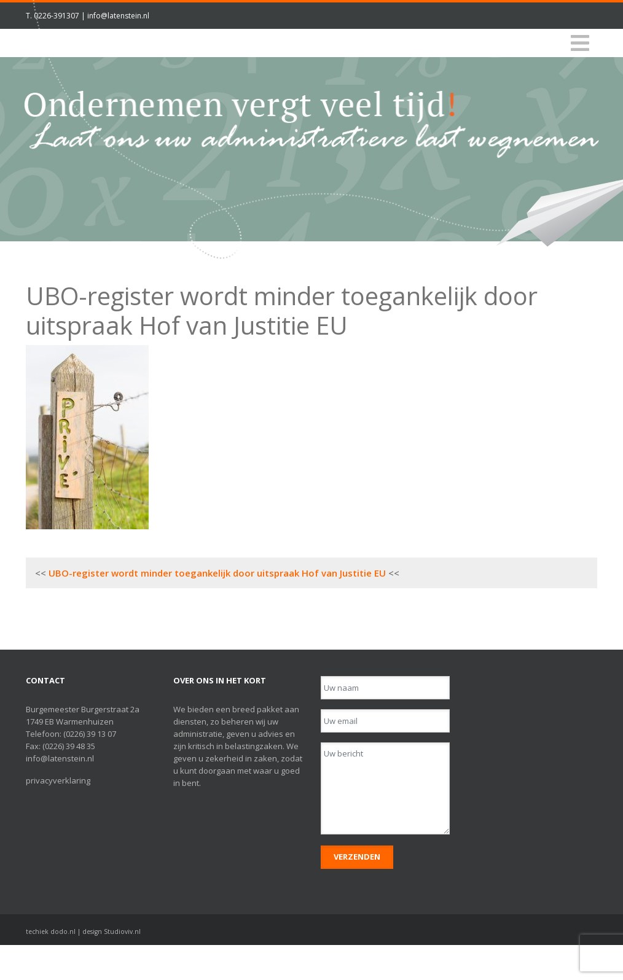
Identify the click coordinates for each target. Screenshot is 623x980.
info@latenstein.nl (118, 15)
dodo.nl (63, 931)
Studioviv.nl (122, 931)
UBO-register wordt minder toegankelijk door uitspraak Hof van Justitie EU (217, 573)
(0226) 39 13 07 (89, 733)
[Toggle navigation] (580, 43)
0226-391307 (56, 15)
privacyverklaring (58, 780)
